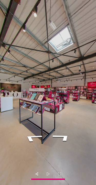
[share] (36, 174)
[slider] (48, 174)
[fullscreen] (59, 174)
